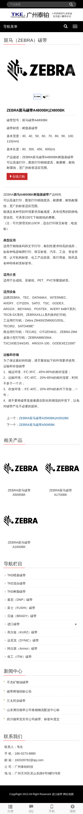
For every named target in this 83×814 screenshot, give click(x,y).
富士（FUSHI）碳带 (21, 608)
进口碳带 (13, 624)
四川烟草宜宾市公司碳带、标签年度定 (33, 719)
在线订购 (17, 176)
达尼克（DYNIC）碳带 (23, 640)
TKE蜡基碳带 (16, 575)
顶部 (72, 808)
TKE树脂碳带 (16, 591)
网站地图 (68, 794)
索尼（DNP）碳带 (20, 599)
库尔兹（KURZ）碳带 (22, 632)
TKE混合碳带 (16, 583)
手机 (52, 808)
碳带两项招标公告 (19, 691)
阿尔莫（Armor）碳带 (22, 648)
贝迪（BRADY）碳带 (22, 616)
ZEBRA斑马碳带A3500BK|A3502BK (44, 418)
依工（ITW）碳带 (19, 656)
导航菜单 (10, 26)
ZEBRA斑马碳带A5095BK (37, 424)
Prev (12, 70)
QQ (31, 808)
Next (70, 70)
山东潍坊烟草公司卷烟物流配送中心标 (33, 710)
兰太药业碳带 (16, 700)
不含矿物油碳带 (18, 682)
